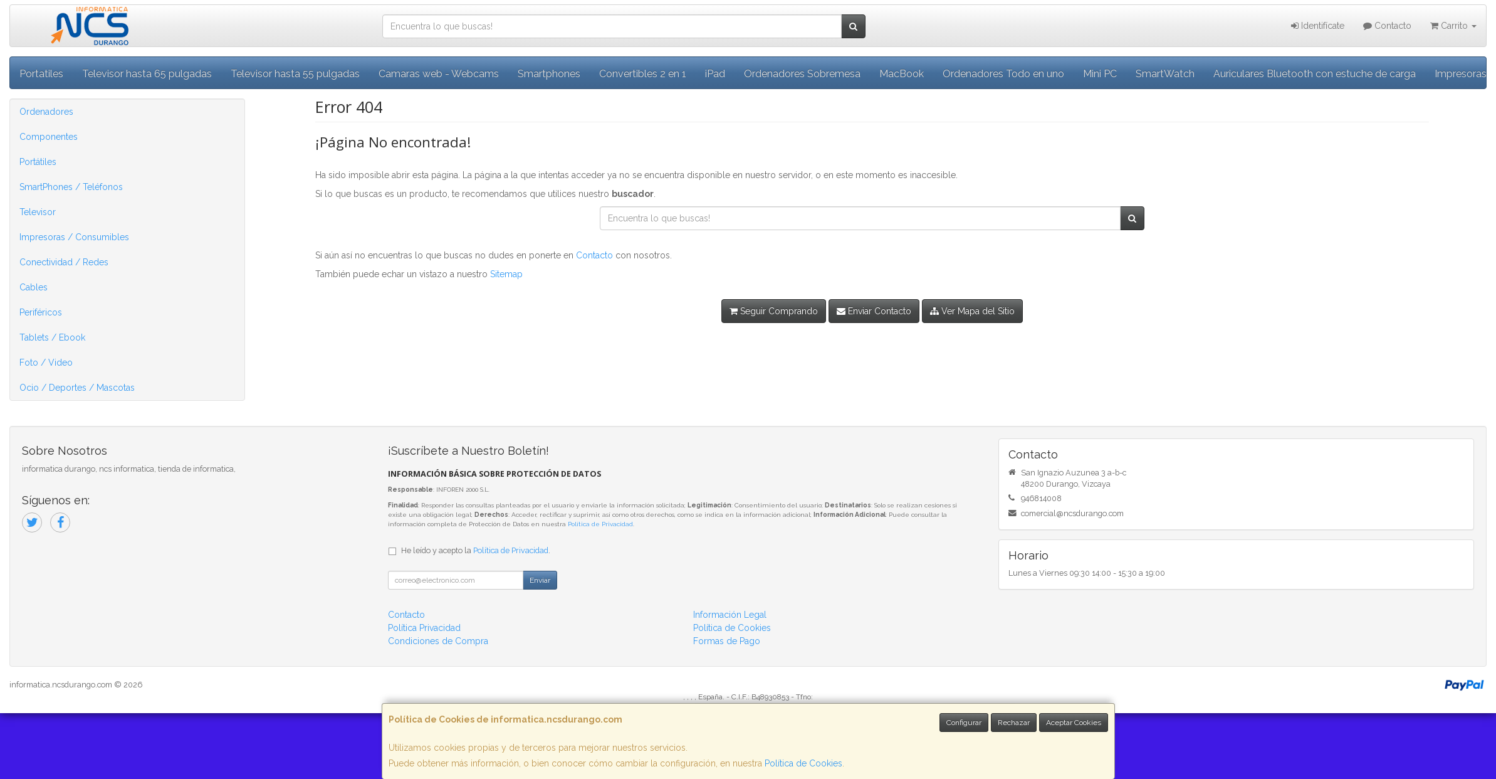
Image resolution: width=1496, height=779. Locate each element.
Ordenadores (46, 112)
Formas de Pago (726, 641)
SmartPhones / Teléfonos (71, 187)
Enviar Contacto (874, 311)
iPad (715, 74)
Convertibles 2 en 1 (642, 74)
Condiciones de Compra (438, 641)
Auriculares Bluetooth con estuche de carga (1314, 74)
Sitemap (506, 274)
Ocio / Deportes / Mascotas (77, 388)
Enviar (540, 580)
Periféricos (40, 312)
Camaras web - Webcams (439, 74)
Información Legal (729, 615)
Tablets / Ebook (52, 337)
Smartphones (549, 74)
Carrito (1453, 26)
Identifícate (1317, 26)
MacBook (901, 74)
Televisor (37, 212)
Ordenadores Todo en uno (1003, 74)
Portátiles (37, 162)
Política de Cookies (803, 763)
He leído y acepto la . (475, 550)
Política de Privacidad (600, 524)
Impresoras (1461, 74)
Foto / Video (46, 363)
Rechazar (1014, 722)
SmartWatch (1165, 74)
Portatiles (41, 74)
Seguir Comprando (774, 311)
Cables (33, 287)
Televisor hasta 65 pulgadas (147, 74)
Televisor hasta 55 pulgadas (295, 74)
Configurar (963, 722)
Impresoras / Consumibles (74, 237)
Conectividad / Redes (63, 262)
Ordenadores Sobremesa (802, 74)
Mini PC (1100, 74)
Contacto (1387, 26)
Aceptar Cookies (1073, 722)
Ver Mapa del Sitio (972, 311)
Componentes (48, 137)
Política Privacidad (424, 628)
